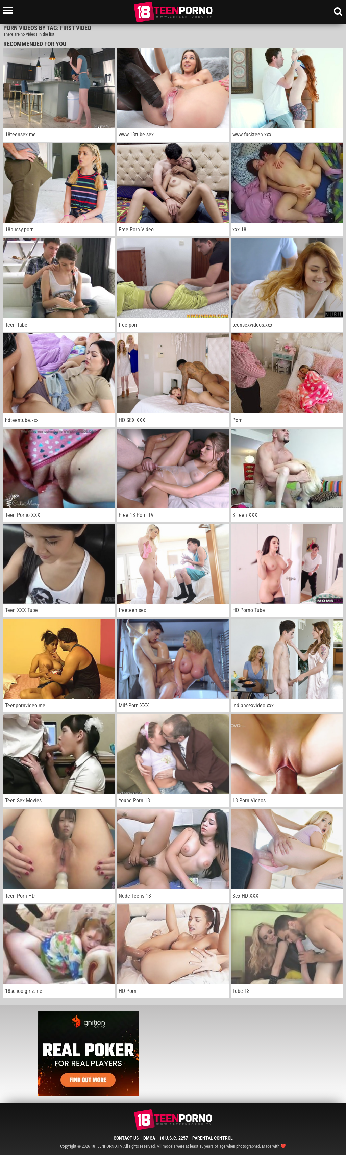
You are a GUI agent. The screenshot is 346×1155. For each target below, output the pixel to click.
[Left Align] (10, 10)
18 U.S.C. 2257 (173, 1138)
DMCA (149, 1138)
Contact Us (126, 1138)
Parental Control (212, 1138)
